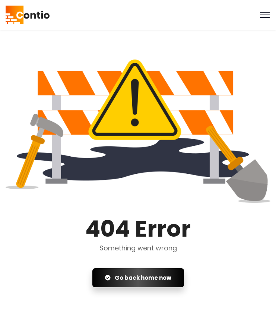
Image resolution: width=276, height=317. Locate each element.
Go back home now (138, 278)
